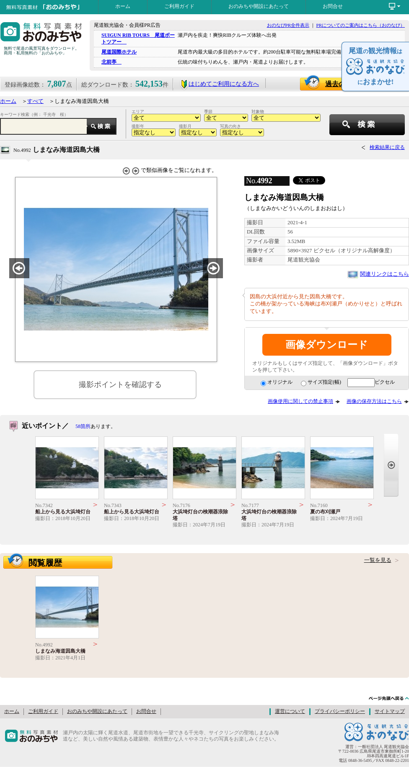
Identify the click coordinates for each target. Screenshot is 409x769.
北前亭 (111, 62)
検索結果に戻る (387, 147)
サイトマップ (390, 711)
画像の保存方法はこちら (374, 401)
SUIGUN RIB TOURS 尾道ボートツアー (138, 38)
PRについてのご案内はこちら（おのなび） (360, 25)
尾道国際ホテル (119, 52)
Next (391, 465)
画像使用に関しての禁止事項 (300, 401)
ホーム (122, 6)
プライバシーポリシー (340, 711)
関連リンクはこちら (384, 274)
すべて (35, 101)
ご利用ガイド (179, 6)
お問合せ (333, 6)
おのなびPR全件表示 (288, 25)
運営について (290, 711)
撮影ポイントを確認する (120, 384)
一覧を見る (377, 560)
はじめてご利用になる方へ (219, 84)
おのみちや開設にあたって (258, 6)
